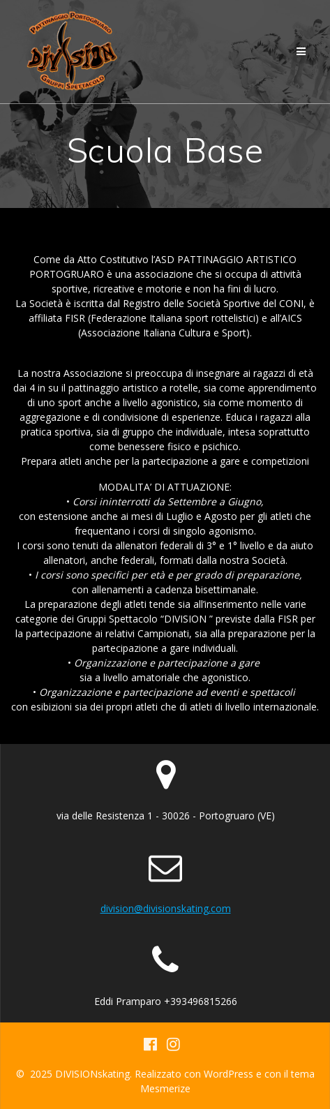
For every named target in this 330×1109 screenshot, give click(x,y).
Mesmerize (165, 1088)
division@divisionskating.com (165, 908)
